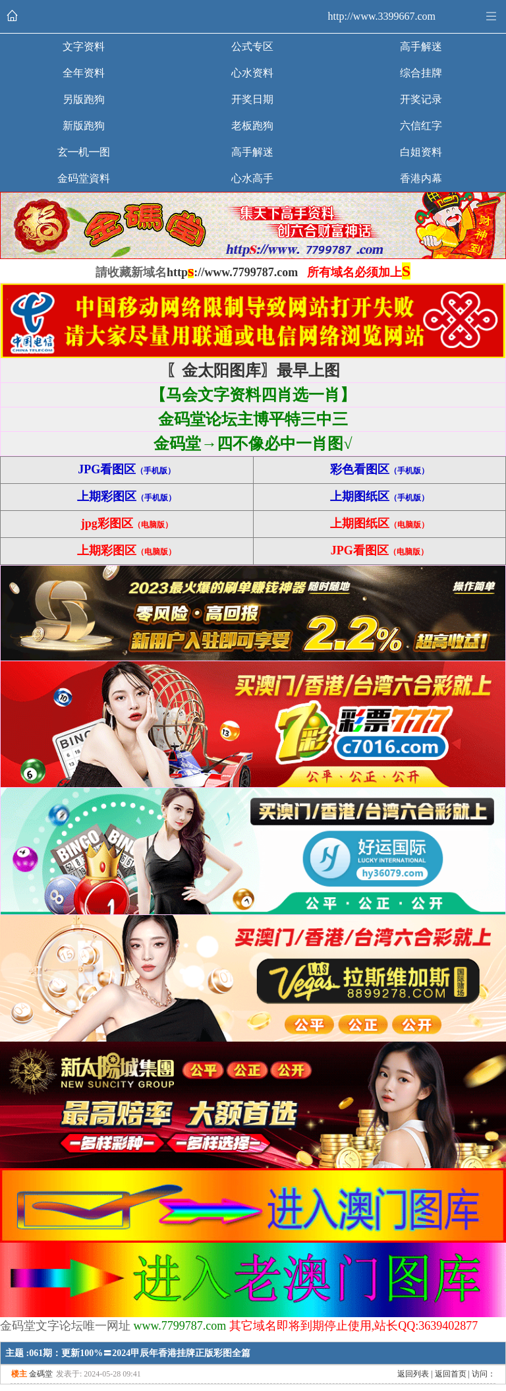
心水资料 (252, 72)
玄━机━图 (83, 152)
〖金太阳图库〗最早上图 (253, 370)
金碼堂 (41, 1373)
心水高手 (252, 178)
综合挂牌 (421, 72)
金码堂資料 (83, 178)
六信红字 (421, 125)
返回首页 (450, 1373)
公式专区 (252, 46)
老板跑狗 (252, 125)
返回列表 (413, 1373)
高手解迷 (421, 46)
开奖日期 (252, 99)
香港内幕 (421, 178)
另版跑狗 (84, 99)
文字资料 (84, 46)
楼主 (19, 1373)
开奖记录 (421, 99)
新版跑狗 (84, 125)
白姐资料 (421, 152)
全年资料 (84, 72)
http (177, 272)
